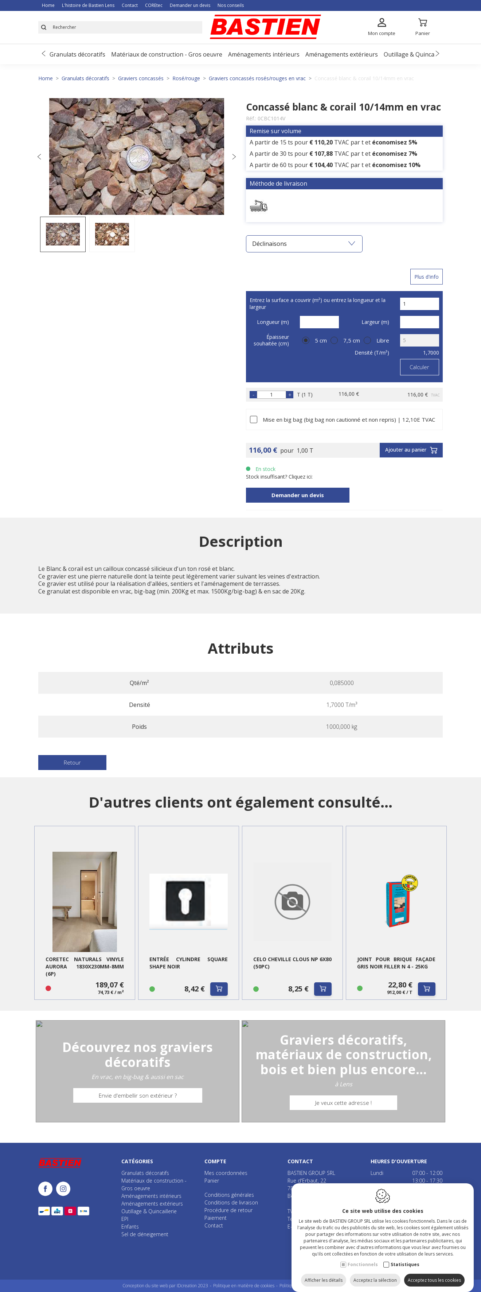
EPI (124, 1218)
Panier (211, 1180)
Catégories (137, 1161)
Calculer (419, 367)
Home (48, 5)
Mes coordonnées (225, 1172)
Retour (72, 762)
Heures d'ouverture (399, 1161)
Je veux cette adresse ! (343, 1109)
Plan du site (347, 1286)
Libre (382, 340)
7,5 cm (351, 340)
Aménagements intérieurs (264, 54)
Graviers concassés (141, 78)
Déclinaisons (303, 243)
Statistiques (405, 1257)
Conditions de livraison (231, 1202)
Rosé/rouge (186, 78)
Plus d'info (426, 276)
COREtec (154, 5)
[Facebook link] (47, 1189)
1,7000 (431, 352)
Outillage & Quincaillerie (416, 54)
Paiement (215, 1217)
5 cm (321, 340)
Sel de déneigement (144, 1234)
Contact (130, 5)
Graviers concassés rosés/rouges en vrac (257, 78)
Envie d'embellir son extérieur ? (138, 1102)
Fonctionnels (363, 1257)
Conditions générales (229, 1194)
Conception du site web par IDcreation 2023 (165, 1286)
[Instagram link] (63, 1189)
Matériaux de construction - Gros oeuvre (166, 54)
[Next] (437, 54)
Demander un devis (190, 5)
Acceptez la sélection (375, 1273)
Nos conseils (231, 5)
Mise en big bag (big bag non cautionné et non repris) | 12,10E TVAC (349, 419)
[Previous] (44, 54)
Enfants (130, 1226)
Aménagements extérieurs (341, 54)
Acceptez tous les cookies (434, 1273)
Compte (215, 1161)
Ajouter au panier (411, 451)
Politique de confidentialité (305, 1286)
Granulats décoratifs (77, 54)
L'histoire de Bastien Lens (88, 5)
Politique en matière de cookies (243, 1286)
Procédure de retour (228, 1210)
